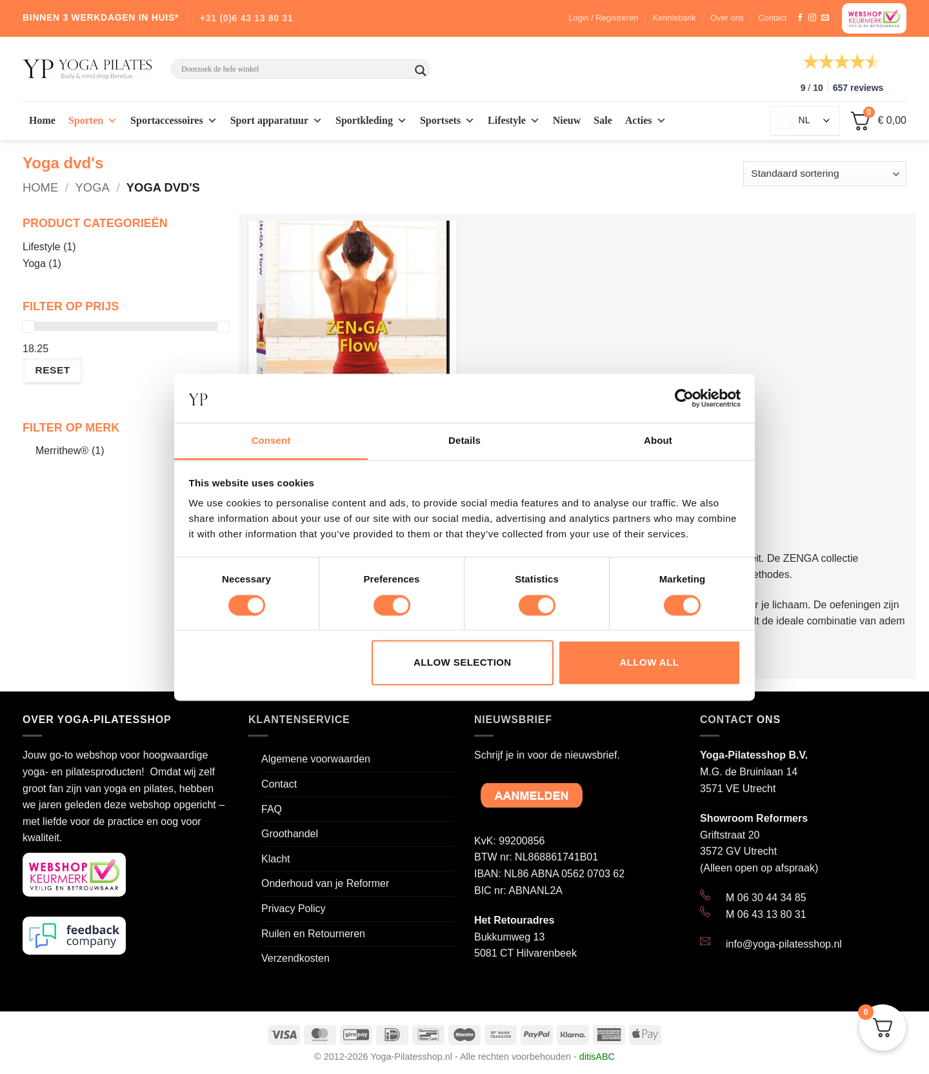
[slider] (28, 326)
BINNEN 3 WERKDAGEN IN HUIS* (101, 17)
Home (42, 120)
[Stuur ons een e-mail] (825, 18)
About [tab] (658, 440)
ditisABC (597, 1056)
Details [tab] (464, 440)
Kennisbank (674, 18)
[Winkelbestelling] (824, 173)
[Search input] (294, 69)
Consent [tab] (271, 440)
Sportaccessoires (173, 121)
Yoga (92, 187)
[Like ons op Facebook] (800, 18)
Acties (645, 121)
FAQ (271, 809)
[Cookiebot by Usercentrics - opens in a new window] (684, 398)
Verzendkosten (295, 958)
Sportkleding (371, 121)
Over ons (727, 18)
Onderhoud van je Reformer (325, 883)
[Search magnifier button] (421, 70)
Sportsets (447, 121)
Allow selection (463, 662)
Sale (603, 120)
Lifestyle (514, 121)
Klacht (275, 858)
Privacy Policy (293, 908)
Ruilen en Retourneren (313, 933)
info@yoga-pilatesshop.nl (784, 944)
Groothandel (289, 833)
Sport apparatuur (276, 121)
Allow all (649, 662)
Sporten (92, 121)
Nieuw (567, 120)
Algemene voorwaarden (315, 758)
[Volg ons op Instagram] (812, 18)
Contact (772, 18)
